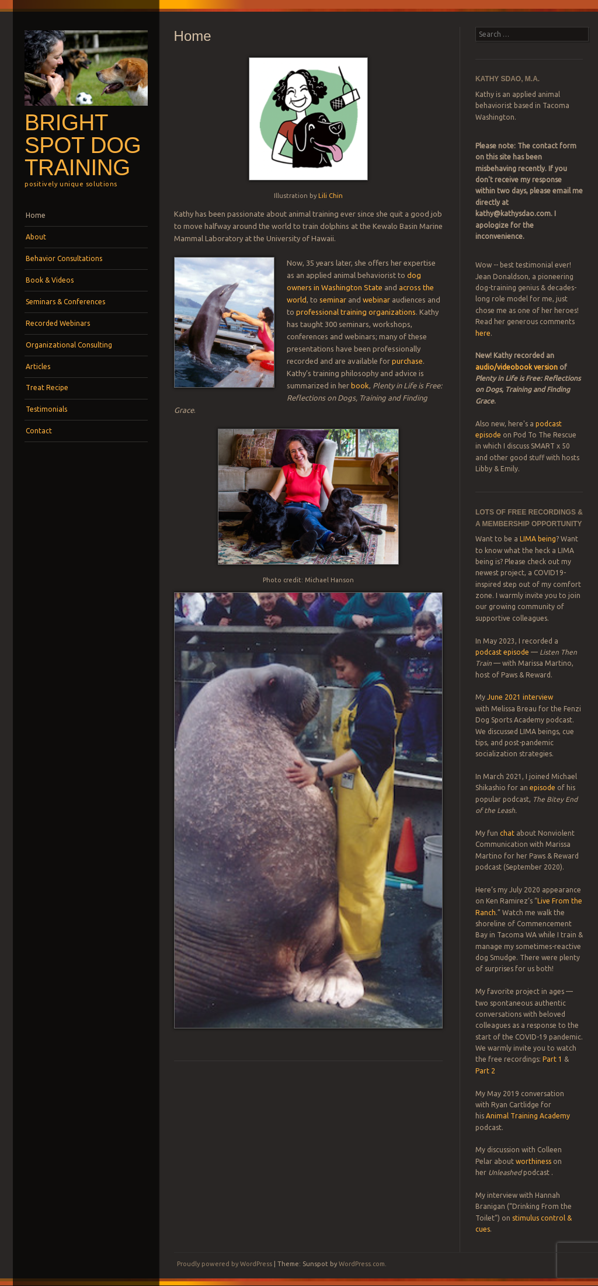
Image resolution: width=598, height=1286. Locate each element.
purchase (407, 361)
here (483, 333)
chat (507, 833)
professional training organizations (356, 312)
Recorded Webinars (58, 323)
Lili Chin (330, 195)
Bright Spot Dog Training (83, 145)
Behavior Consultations (64, 258)
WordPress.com (362, 1263)
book (360, 385)
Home (36, 215)
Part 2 (485, 1071)
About (36, 237)
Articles (38, 366)
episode (542, 787)
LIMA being (538, 539)
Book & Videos (50, 280)
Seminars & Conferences (65, 301)
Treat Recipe (47, 387)
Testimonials (46, 409)
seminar (332, 300)
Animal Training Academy (528, 1116)
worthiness (533, 1161)
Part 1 (552, 1059)
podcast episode (502, 652)
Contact (39, 431)
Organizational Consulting (69, 345)
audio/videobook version (517, 367)
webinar (376, 300)
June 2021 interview (520, 697)
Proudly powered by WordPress (224, 1263)
